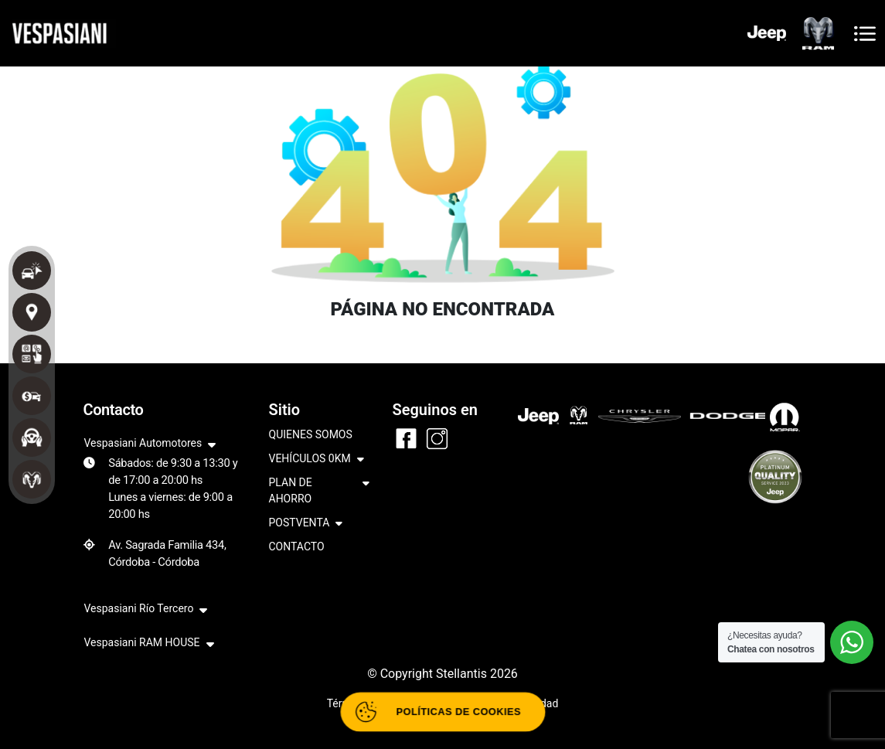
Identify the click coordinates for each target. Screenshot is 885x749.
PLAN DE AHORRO (319, 491)
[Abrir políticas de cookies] (442, 712)
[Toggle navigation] (865, 33)
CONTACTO (297, 546)
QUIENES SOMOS (310, 434)
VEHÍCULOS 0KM (316, 459)
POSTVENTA (306, 523)
